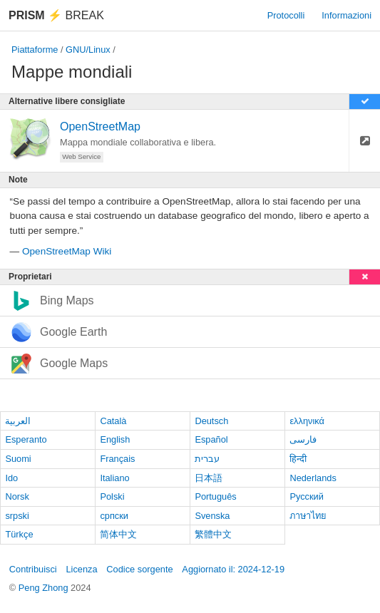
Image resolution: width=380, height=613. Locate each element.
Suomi (18, 458)
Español (211, 439)
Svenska (212, 515)
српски (114, 515)
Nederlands (312, 478)
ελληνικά (306, 421)
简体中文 (118, 534)
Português (215, 496)
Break (56, 15)
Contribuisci (33, 569)
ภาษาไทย (308, 515)
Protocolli (286, 15)
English (115, 439)
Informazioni (346, 15)
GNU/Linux (88, 49)
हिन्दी (298, 458)
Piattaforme (34, 49)
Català (113, 421)
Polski (112, 496)
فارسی (303, 439)
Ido (11, 478)
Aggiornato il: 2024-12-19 (233, 569)
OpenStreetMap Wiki (66, 251)
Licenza (81, 569)
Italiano (114, 478)
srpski (17, 515)
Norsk (17, 496)
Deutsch (211, 421)
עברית (207, 458)
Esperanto (25, 439)
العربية (18, 421)
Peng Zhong (45, 587)
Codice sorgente (139, 569)
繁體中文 (213, 534)
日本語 (208, 478)
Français (117, 458)
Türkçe (19, 534)
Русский (306, 496)
